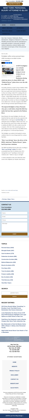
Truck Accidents (7, 271)
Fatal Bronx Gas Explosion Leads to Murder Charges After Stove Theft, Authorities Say (13, 320)
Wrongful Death (7, 250)
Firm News (6, 268)
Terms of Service (17, 393)
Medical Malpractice (8, 262)
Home (4, 25)
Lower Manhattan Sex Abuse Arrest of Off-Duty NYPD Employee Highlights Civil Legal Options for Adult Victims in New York (13, 314)
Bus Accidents (7, 277)
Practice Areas (7, 30)
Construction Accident (9, 259)
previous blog (19, 119)
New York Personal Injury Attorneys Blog (15, 17)
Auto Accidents (8, 190)
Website (12, 25)
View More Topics (6, 283)
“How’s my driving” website (8, 149)
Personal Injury (15, 190)
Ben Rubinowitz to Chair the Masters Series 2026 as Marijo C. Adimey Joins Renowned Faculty (13, 325)
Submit (14, 234)
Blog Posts (14, 387)
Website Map (14, 383)
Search (15, 296)
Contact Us (6, 33)
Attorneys (20, 28)
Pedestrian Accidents (9, 256)
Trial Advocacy (7, 280)
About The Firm (7, 28)
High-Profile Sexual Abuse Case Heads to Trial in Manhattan (14, 331)
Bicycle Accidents (8, 265)
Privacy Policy (14, 370)
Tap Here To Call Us (14, 3)
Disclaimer (14, 375)
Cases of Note (21, 30)
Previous (4, 199)
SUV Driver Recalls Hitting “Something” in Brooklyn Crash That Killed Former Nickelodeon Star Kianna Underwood (13, 308)
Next (13, 199)
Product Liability (7, 274)
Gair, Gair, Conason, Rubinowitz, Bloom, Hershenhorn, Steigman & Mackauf (14, 411)
